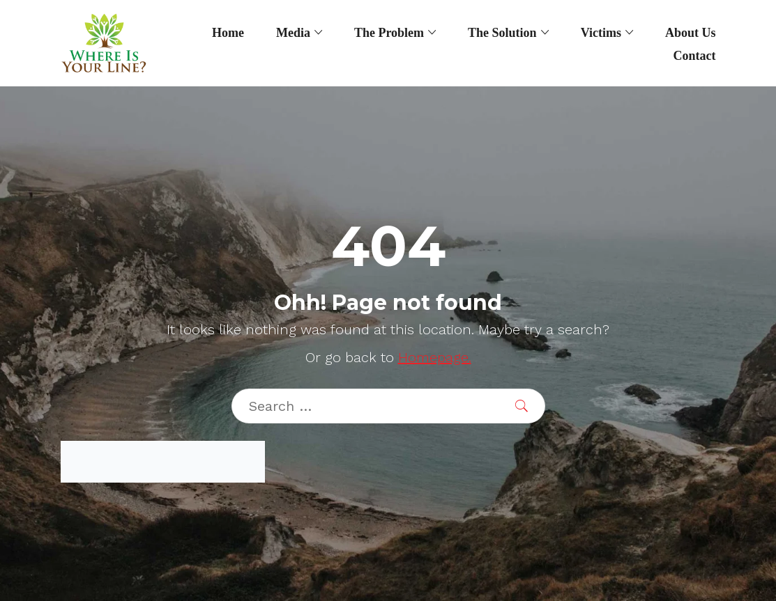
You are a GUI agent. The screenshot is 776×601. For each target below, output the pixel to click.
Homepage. (434, 357)
